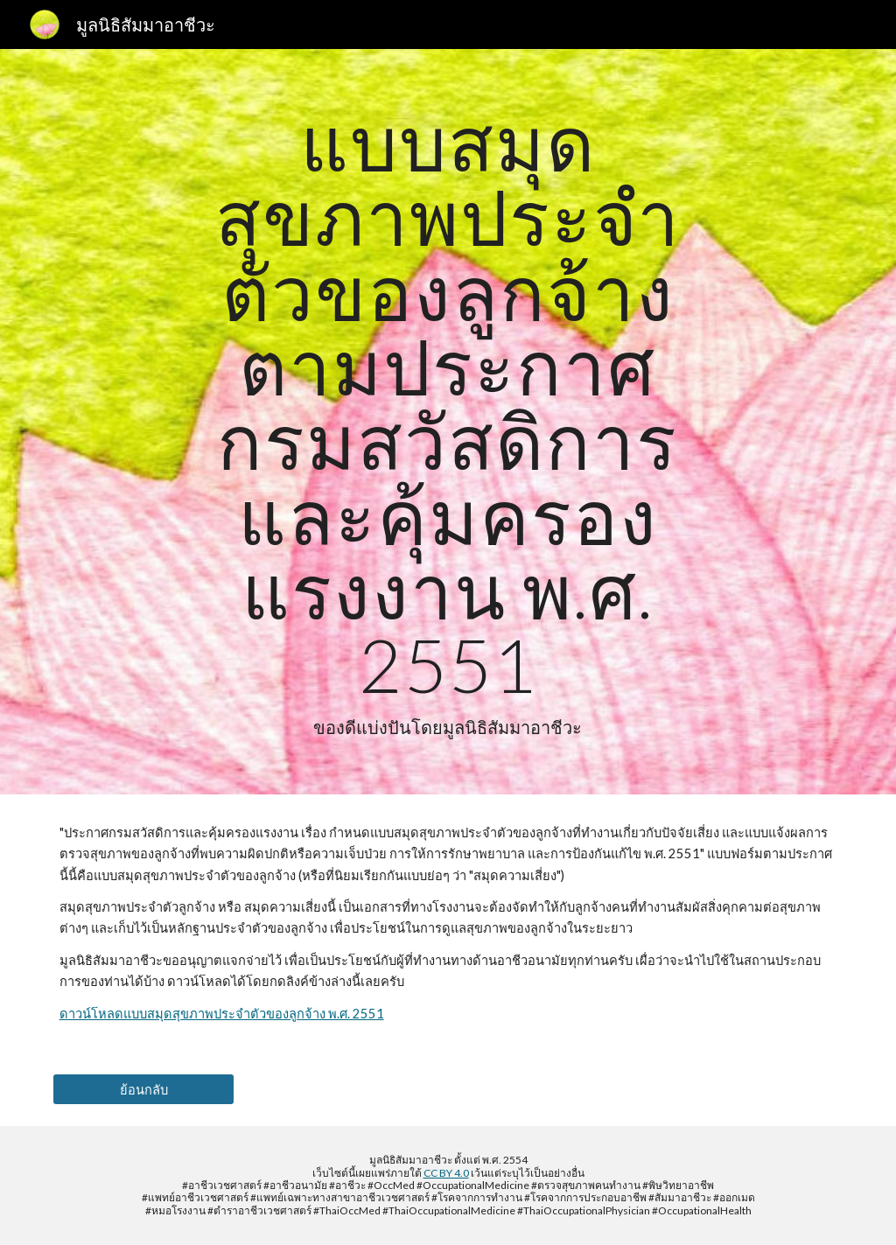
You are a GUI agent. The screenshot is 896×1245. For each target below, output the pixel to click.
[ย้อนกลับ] (143, 1089)
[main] (447, 421)
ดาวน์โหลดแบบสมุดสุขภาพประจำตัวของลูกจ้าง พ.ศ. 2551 (222, 1013)
